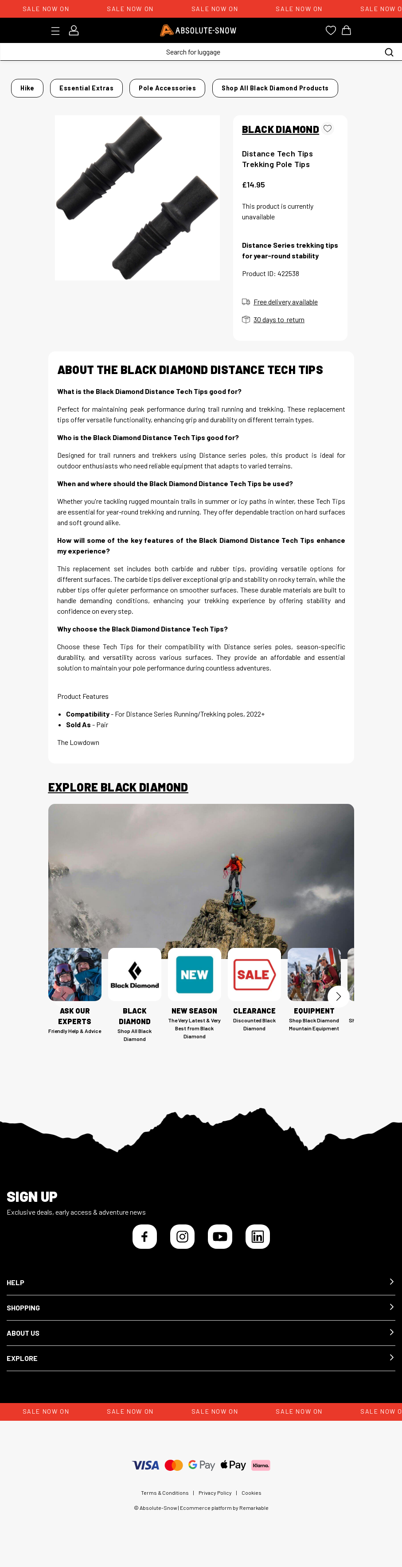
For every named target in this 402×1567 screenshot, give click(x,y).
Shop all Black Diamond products (282, 98)
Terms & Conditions (165, 1500)
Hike (84, 85)
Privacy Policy (215, 1500)
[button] (201, 1290)
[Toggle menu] (58, 31)
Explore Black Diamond (118, 795)
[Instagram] (182, 1244)
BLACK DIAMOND (280, 136)
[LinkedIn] (258, 1244)
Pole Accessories (196, 85)
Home (57, 85)
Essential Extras (129, 85)
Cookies (251, 1500)
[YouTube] (220, 1244)
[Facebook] (145, 1244)
